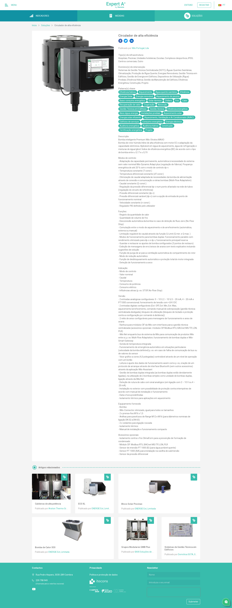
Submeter (193, 601)
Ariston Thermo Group (59, 508)
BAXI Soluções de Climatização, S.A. (152, 552)
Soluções (45, 25)
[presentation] (166, 592)
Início (34, 25)
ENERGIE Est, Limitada (102, 508)
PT (221, 5)
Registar (204, 5)
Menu (11, 5)
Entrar (188, 5)
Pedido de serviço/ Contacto (227, 602)
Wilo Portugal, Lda (140, 48)
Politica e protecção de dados (104, 575)
